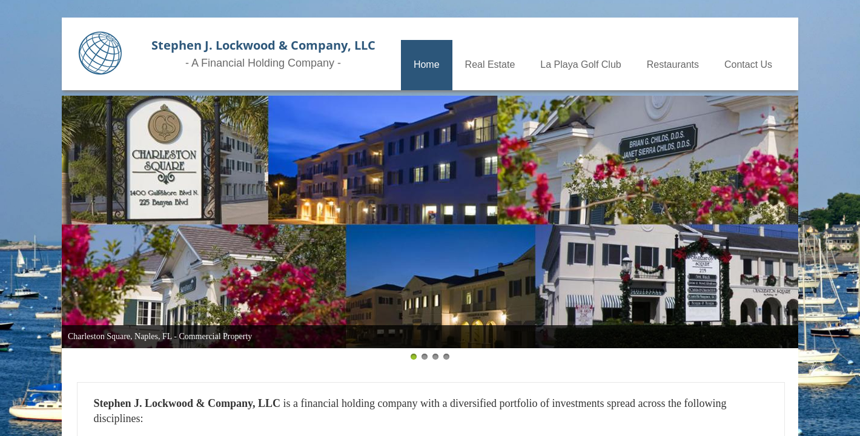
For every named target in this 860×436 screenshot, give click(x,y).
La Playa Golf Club (580, 64)
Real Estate (490, 64)
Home (427, 64)
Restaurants (673, 64)
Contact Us (748, 64)
